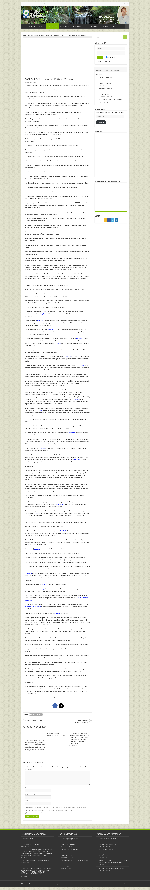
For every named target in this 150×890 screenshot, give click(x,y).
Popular (106, 70)
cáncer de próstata (36, 714)
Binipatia (31, 35)
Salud (41, 26)
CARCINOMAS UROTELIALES (38, 719)
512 (111, 80)
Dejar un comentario (32, 82)
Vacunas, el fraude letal (107, 839)
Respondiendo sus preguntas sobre (71, 26)
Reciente (98, 70)
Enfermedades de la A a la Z (54, 35)
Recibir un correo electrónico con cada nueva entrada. (43, 813)
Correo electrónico (31, 794)
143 (111, 91)
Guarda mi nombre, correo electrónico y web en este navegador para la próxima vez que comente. (56, 807)
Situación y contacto (105, 83)
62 (70, 868)
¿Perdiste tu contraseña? (104, 61)
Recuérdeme (110, 57)
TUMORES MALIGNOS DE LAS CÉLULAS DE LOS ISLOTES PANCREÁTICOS (113, 862)
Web (26, 801)
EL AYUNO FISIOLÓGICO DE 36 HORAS (110, 100)
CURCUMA (65, 866)
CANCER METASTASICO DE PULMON (112, 868)
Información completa (105, 89)
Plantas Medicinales (92, 26)
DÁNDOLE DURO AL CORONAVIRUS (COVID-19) (56, 735)
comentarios (115, 70)
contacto (57, 613)
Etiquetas (99, 74)
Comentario (29, 769)
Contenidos (32, 26)
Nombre (28, 788)
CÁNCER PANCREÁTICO (107, 844)
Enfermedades (52, 26)
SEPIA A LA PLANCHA (31, 844)
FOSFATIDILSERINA (106, 850)
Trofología (41, 314)
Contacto (113, 26)
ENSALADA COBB (29, 839)
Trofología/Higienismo (105, 77)
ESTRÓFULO (103, 855)
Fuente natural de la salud (46, 4)
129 (111, 96)
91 (108, 102)
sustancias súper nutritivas (33, 606)
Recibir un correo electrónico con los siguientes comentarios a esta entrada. (49, 810)
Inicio (24, 26)
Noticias (105, 26)
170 (110, 85)
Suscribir (101, 122)
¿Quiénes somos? (104, 94)
